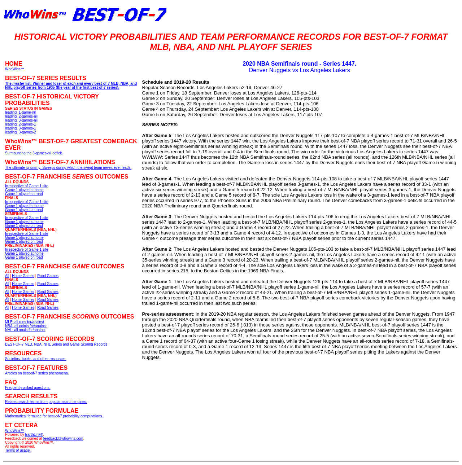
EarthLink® (34, 435)
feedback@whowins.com (63, 438)
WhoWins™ (14, 431)
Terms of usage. (18, 450)
